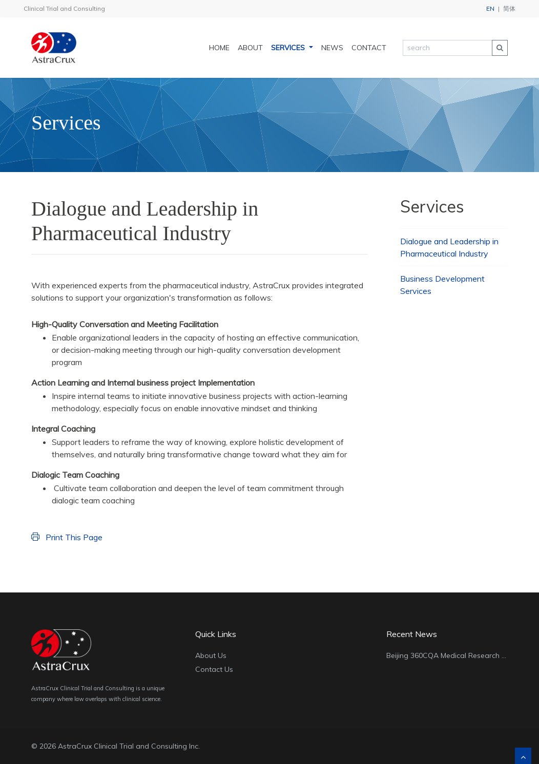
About (250, 47)
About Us (210, 655)
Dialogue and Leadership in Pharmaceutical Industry (449, 247)
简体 (509, 8)
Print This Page (66, 537)
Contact (368, 47)
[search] (447, 48)
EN (490, 8)
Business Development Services (442, 284)
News (332, 47)
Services (289, 47)
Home (219, 47)
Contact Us (214, 669)
